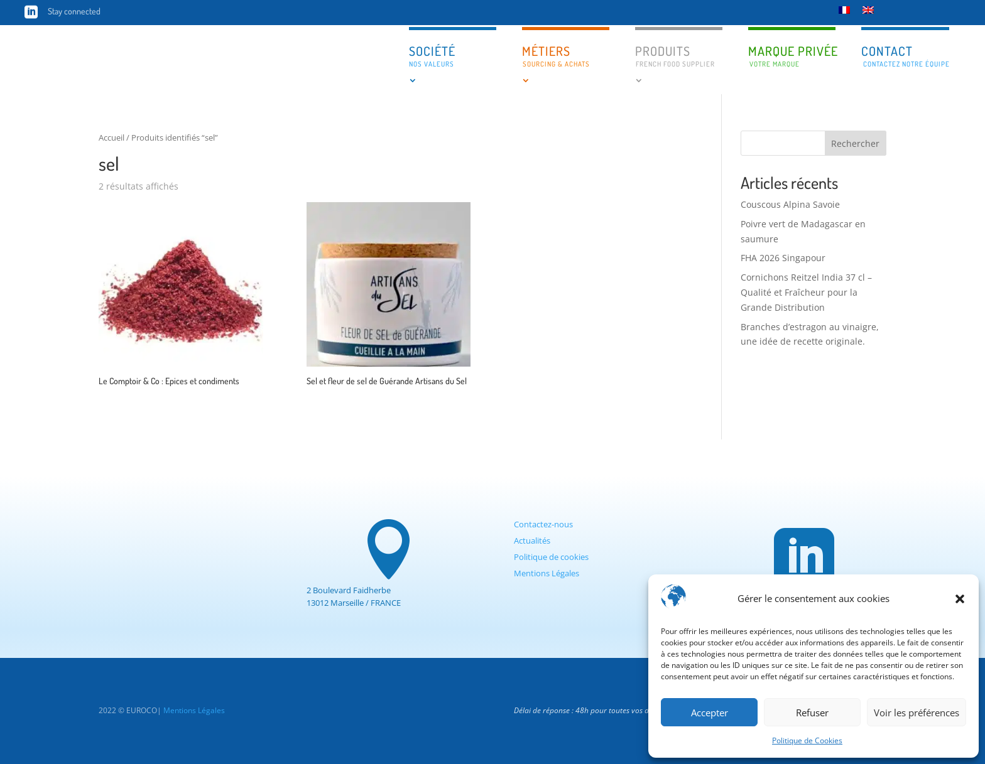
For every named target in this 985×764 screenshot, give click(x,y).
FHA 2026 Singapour (783, 258)
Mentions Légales (546, 573)
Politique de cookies (551, 556)
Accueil (111, 137)
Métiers (556, 55)
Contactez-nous (543, 524)
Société (432, 55)
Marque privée (791, 56)
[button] (960, 599)
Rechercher (855, 143)
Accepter (709, 712)
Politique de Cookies (807, 740)
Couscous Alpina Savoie (790, 204)
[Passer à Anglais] (868, 10)
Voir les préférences (916, 712)
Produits (675, 55)
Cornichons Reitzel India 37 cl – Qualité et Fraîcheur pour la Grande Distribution (806, 292)
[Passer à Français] (844, 10)
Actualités (532, 540)
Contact (905, 55)
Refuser (812, 712)
